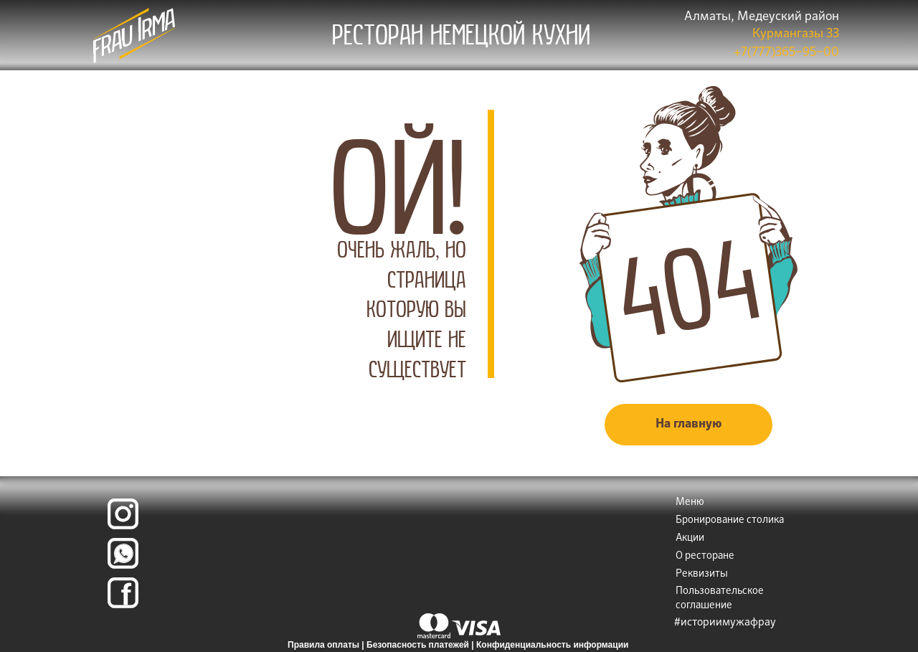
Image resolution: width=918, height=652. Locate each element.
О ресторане (705, 556)
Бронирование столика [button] (730, 520)
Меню (690, 502)
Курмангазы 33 (795, 34)
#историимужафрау (725, 622)
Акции (690, 538)
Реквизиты (702, 574)
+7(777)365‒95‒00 (786, 53)
